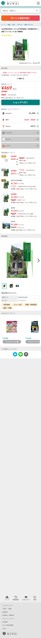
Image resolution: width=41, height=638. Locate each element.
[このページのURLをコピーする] (26, 354)
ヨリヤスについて (7, 605)
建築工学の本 (28, 25)
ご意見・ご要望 (6, 609)
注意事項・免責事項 (8, 615)
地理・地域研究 (31, 305)
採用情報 (4, 612)
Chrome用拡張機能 (8, 625)
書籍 (9, 25)
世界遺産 (6, 305)
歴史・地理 (7, 308)
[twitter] (15, 354)
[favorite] (38, 29)
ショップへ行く (20, 102)
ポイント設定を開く (20, 18)
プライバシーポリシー (8, 618)
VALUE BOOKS (12, 95)
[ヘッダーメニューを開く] (38, 3)
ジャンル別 (18, 305)
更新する (20, 78)
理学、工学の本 (17, 25)
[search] (37, 10)
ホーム (3, 25)
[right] (38, 260)
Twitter (4, 628)
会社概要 (4, 622)
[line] (20, 354)
